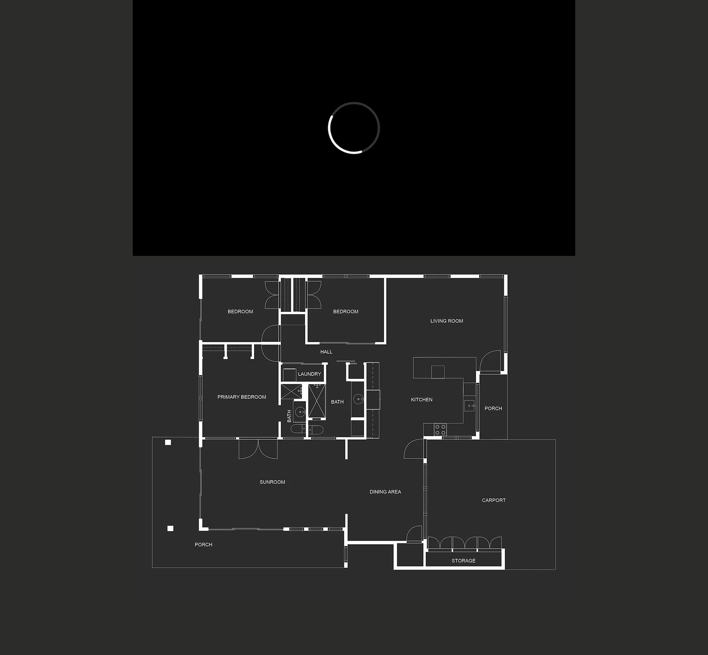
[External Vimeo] (354, 128)
